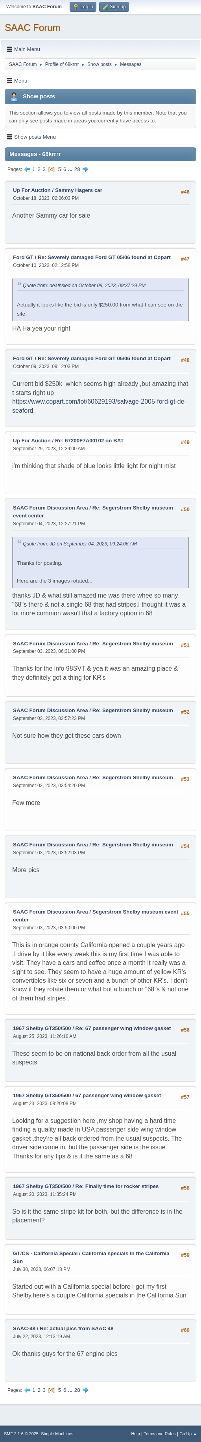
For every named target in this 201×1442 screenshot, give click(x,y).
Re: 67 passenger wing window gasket (123, 1028)
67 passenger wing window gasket (118, 1095)
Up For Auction (32, 190)
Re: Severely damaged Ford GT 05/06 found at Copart (104, 257)
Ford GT (23, 257)
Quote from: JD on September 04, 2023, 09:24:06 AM (80, 544)
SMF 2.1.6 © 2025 (21, 1433)
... (71, 169)
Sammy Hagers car (78, 190)
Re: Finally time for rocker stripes (117, 1186)
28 (77, 169)
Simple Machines (57, 1433)
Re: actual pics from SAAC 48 (76, 1328)
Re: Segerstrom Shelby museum (132, 644)
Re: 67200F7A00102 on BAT (89, 441)
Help (135, 1433)
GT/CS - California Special (45, 1253)
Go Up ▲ (188, 1433)
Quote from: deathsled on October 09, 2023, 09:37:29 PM (84, 285)
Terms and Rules (160, 1433)
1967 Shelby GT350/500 (42, 1028)
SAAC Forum (32, 27)
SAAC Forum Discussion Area (50, 508)
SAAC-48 (24, 1328)
